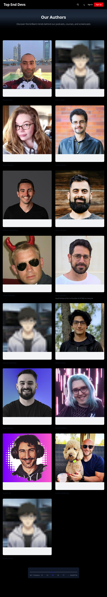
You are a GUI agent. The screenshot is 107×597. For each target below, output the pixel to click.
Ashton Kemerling (10, 230)
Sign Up (99, 4)
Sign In (90, 4)
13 (42, 575)
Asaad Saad (7, 100)
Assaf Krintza (60, 295)
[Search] (78, 5)
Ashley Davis (60, 165)
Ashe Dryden (8, 165)
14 (47, 575)
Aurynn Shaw (60, 428)
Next (73, 575)
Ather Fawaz (60, 363)
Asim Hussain (61, 230)
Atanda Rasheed (9, 363)
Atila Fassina (8, 428)
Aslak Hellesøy (9, 295)
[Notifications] (84, 5)
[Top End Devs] (14, 5)
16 (58, 575)
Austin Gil (7, 493)
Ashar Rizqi (59, 100)
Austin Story (8, 558)
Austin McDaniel (62, 493)
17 (63, 575)
